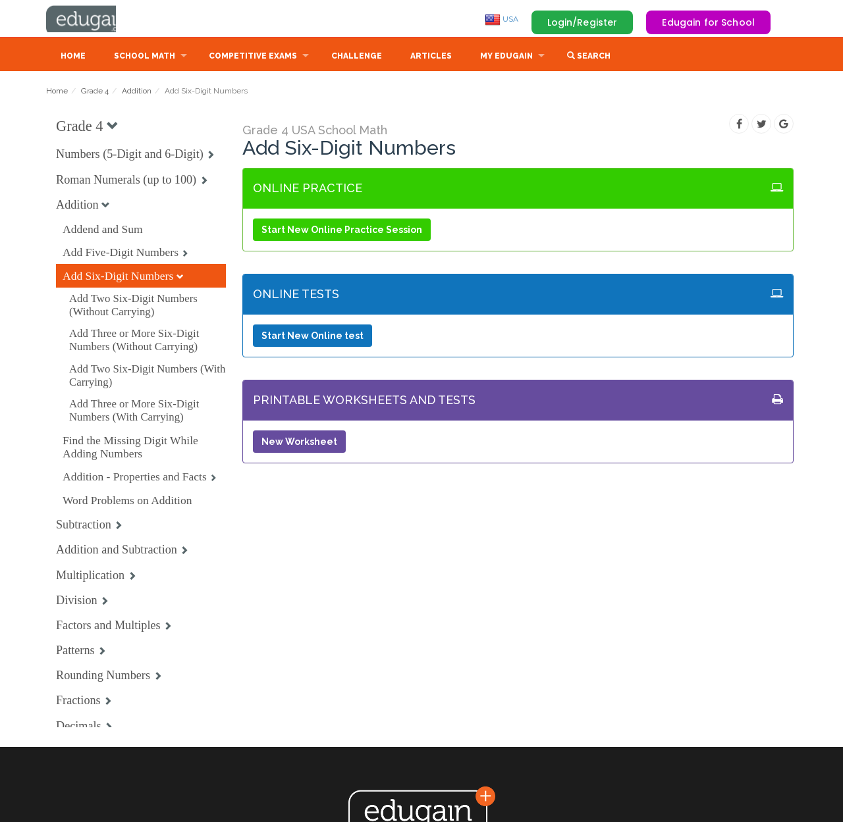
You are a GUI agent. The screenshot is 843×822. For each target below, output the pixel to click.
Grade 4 (95, 92)
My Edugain (506, 57)
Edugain (95, 19)
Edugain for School (708, 22)
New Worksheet (299, 443)
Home (73, 57)
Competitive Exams (253, 57)
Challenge (356, 57)
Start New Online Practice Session (341, 231)
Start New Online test (312, 337)
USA (501, 19)
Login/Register (582, 22)
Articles (431, 57)
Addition (136, 92)
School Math (144, 57)
